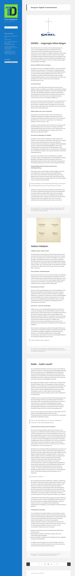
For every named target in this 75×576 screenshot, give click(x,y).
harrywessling (45, 208)
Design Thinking (42, 209)
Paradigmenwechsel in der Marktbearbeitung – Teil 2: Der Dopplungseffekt (10, 48)
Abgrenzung (41, 555)
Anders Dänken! (39, 246)
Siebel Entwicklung (44, 210)
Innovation (47, 555)
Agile (51, 208)
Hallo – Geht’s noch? (41, 364)
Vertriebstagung (41, 351)
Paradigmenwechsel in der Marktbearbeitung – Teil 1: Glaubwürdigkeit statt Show (10, 52)
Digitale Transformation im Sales (44, 349)
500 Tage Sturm (7, 39)
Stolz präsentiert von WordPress (37, 573)
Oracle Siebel (33, 210)
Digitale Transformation (51, 209)
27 (52, 563)
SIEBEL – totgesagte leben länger (48, 43)
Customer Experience (52, 554)
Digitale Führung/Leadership (54, 348)
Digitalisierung (59, 209)
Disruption (60, 349)
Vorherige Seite (28, 564)
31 (58, 563)
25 (45, 563)
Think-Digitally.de (10, 19)
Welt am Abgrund (53, 555)
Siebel (38, 210)
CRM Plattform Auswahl (57, 208)
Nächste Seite (69, 564)
